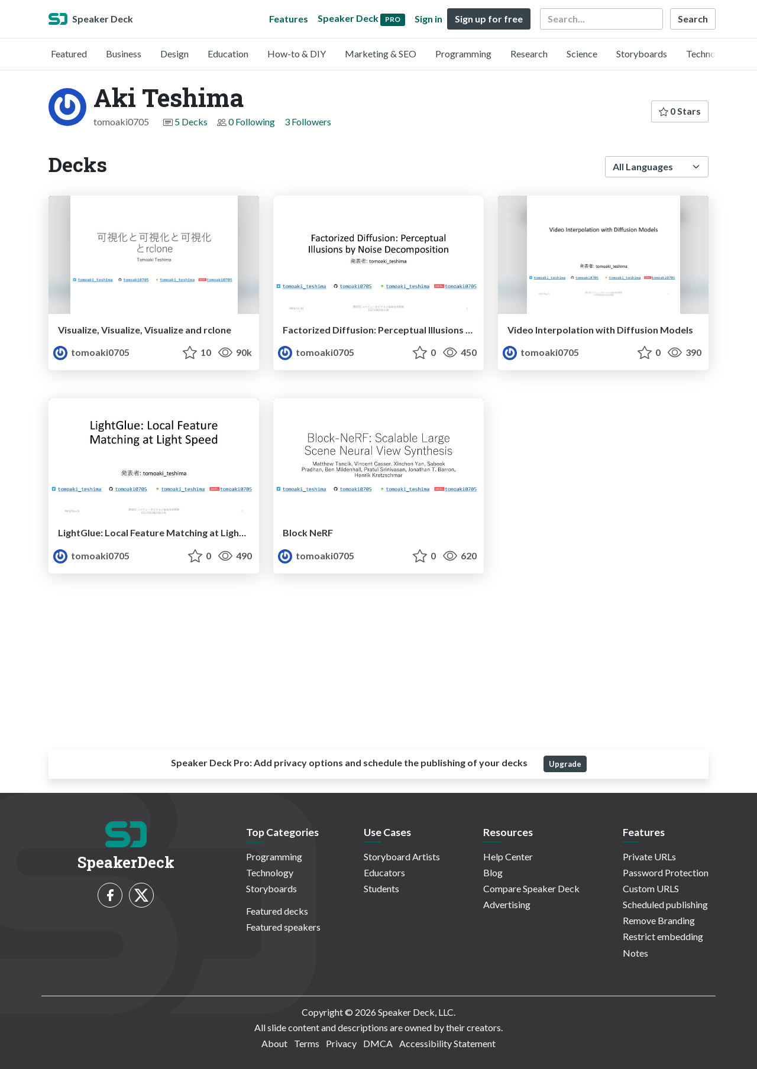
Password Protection (666, 872)
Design (174, 53)
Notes (635, 952)
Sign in (428, 18)
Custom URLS (651, 888)
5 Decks (191, 121)
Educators (384, 872)
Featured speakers (283, 926)
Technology (709, 53)
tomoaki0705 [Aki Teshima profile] (91, 352)
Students (381, 888)
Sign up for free (489, 18)
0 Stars (680, 110)
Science (582, 53)
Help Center (508, 856)
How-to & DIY (296, 53)
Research (529, 53)
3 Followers (307, 121)
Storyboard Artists (402, 856)
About (274, 1043)
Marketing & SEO (380, 53)
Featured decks (277, 910)
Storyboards (641, 53)
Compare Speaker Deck (531, 888)
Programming (463, 53)
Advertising (506, 904)
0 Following (251, 121)
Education (228, 53)
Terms (306, 1043)
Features (288, 18)
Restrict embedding (663, 936)
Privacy (341, 1043)
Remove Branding (659, 920)
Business (123, 53)
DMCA (378, 1043)
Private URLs (649, 856)
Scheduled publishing (665, 904)
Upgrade (565, 764)
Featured (69, 53)
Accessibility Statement (447, 1043)
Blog (493, 872)
